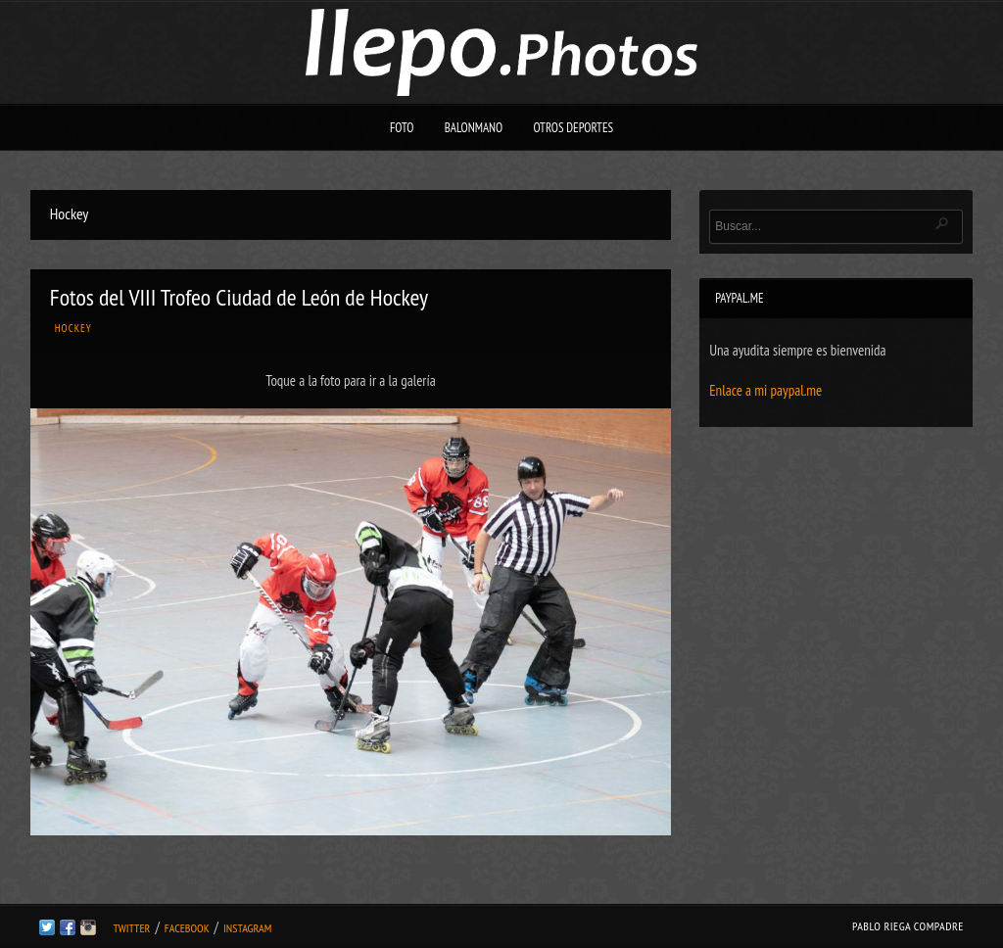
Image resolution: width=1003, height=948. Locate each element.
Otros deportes (573, 127)
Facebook (187, 928)
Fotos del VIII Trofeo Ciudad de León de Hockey (239, 297)
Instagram (247, 928)
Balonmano (474, 127)
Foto (402, 127)
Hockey (73, 328)
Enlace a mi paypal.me (765, 390)
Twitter (131, 928)
